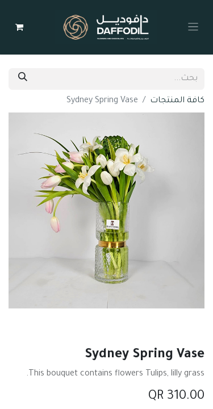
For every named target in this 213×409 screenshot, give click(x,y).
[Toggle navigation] (193, 27)
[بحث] (23, 79)
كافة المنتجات (177, 101)
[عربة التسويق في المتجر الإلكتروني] (19, 27)
